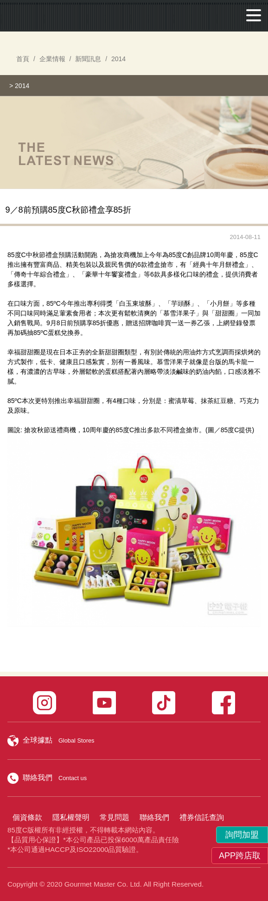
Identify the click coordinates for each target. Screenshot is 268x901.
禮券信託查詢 (201, 817)
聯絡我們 (154, 817)
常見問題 (114, 817)
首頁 (22, 59)
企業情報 (52, 59)
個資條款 (27, 817)
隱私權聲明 (70, 817)
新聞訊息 (88, 59)
